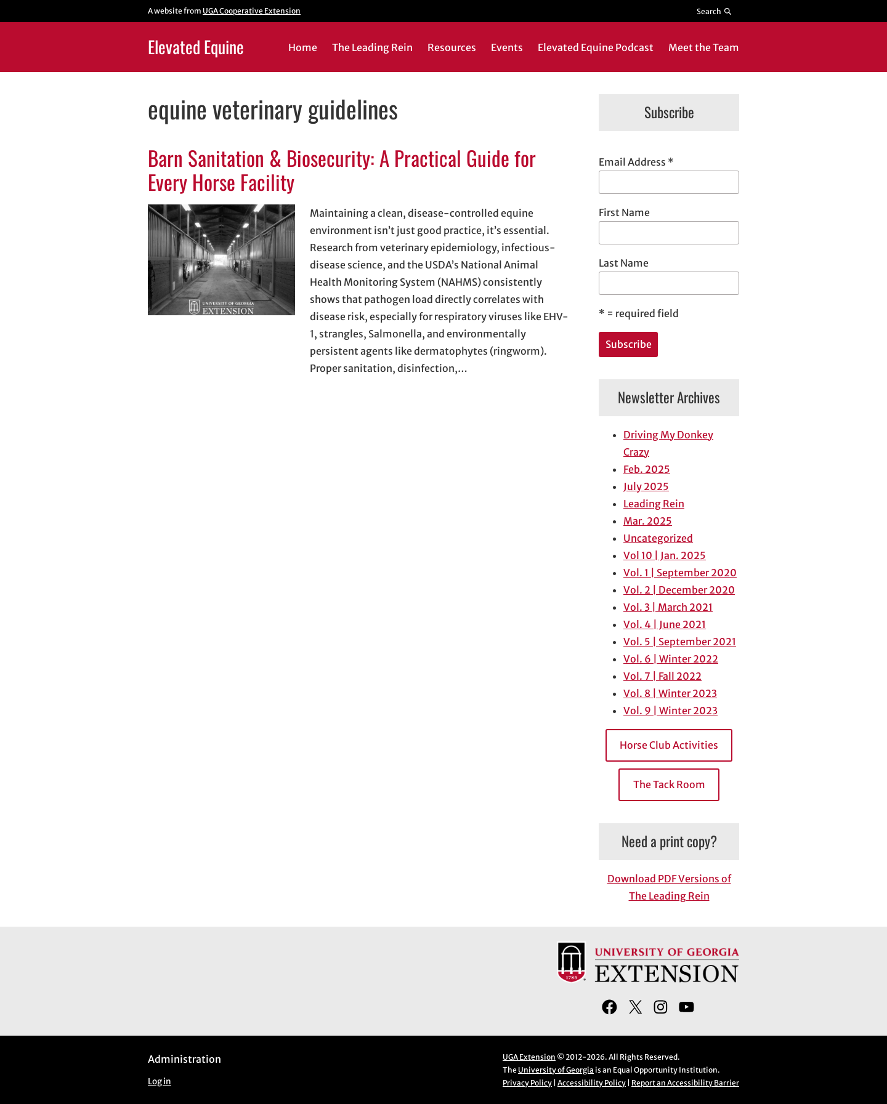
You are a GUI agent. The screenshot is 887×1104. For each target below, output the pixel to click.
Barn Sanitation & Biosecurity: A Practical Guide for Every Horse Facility (342, 170)
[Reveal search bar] (715, 11)
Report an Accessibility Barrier (685, 1082)
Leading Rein (653, 504)
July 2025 (646, 486)
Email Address (636, 162)
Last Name (624, 263)
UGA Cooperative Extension (252, 10)
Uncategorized (658, 538)
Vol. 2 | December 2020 (679, 590)
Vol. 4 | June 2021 (664, 624)
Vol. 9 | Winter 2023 (670, 710)
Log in (159, 1081)
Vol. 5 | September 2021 (679, 641)
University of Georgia (556, 1069)
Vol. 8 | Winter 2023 (670, 693)
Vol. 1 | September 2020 (680, 572)
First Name (624, 212)
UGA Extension (529, 1057)
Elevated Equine (196, 46)
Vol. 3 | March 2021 (668, 607)
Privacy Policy (527, 1082)
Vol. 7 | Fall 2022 (662, 676)
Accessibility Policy (591, 1082)
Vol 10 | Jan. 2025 (664, 555)
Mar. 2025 (647, 521)
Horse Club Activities (669, 745)
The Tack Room (669, 784)
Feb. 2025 (646, 469)
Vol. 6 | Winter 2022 (670, 659)
